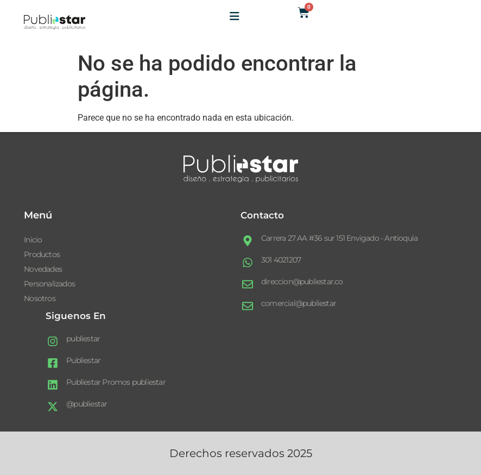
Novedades (43, 269)
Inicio (33, 240)
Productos (42, 254)
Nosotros (39, 298)
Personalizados (49, 284)
